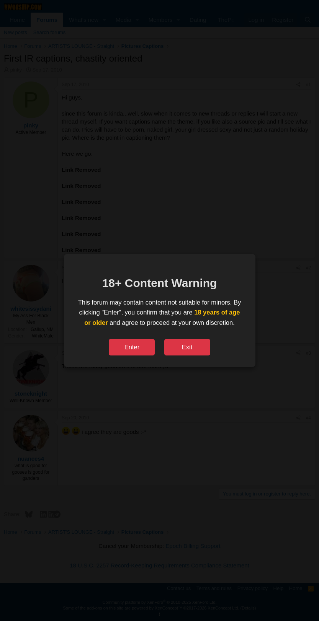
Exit (187, 347)
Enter (131, 347)
